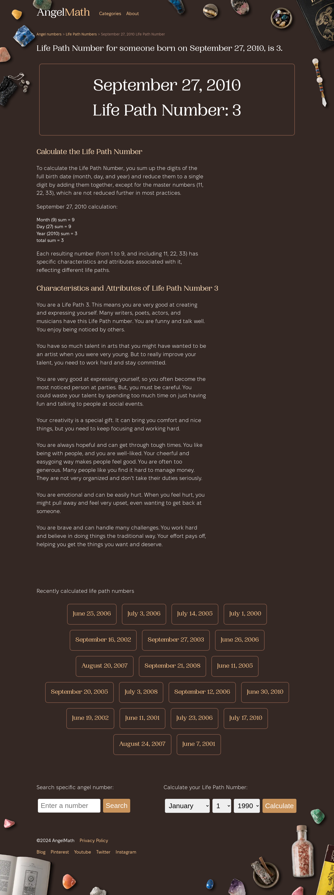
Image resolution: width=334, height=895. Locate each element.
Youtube (82, 852)
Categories (110, 14)
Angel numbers (49, 34)
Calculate (279, 806)
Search (117, 805)
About (132, 14)
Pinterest (60, 852)
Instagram (126, 852)
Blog (41, 852)
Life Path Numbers (81, 34)
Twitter (103, 852)
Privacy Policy (94, 841)
